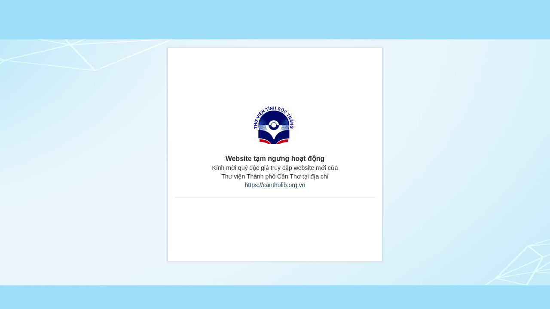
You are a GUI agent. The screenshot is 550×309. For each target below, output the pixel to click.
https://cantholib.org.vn (275, 185)
